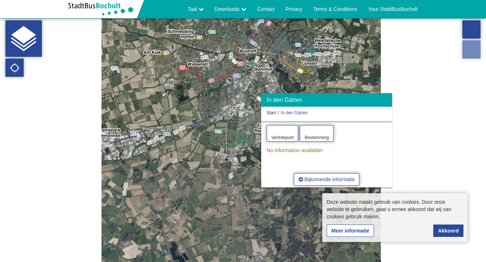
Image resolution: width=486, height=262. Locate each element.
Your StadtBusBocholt (393, 9)
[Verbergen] (386, 102)
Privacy (294, 9)
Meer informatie (350, 231)
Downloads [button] (230, 9)
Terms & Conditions (335, 9)
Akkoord (448, 231)
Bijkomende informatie (327, 179)
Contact (266, 9)
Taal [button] (196, 9)
